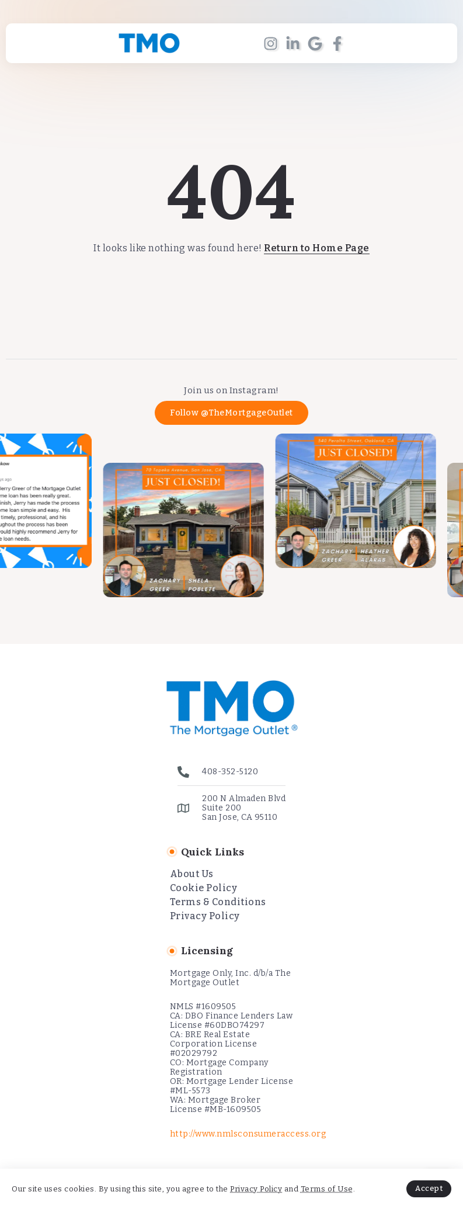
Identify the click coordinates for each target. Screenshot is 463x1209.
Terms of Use (327, 1188)
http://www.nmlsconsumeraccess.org (248, 1134)
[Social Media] (270, 43)
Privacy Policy (256, 1188)
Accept (429, 1188)
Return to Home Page (317, 248)
